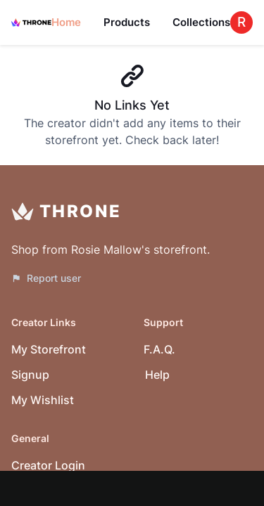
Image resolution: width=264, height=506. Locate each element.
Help (157, 375)
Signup (30, 375)
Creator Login (48, 465)
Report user (46, 278)
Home (66, 22)
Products (126, 22)
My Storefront (48, 349)
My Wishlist (42, 400)
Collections (201, 22)
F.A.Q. (159, 349)
